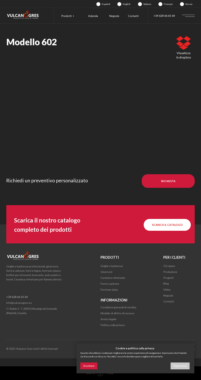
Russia (188, 4)
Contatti (133, 16)
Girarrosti (106, 271)
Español (106, 4)
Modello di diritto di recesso (117, 313)
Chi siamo (169, 266)
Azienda (93, 16)
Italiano (147, 4)
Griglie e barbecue (111, 266)
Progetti (168, 277)
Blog (166, 283)
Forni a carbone (109, 283)
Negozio (114, 16)
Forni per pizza (109, 289)
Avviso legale (108, 319)
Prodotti (66, 16)
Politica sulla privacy (112, 325)
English (127, 4)
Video (167, 289)
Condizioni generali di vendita (118, 307)
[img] (98, 4)
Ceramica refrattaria (112, 277)
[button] (168, 181)
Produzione (170, 271)
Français (168, 4)
